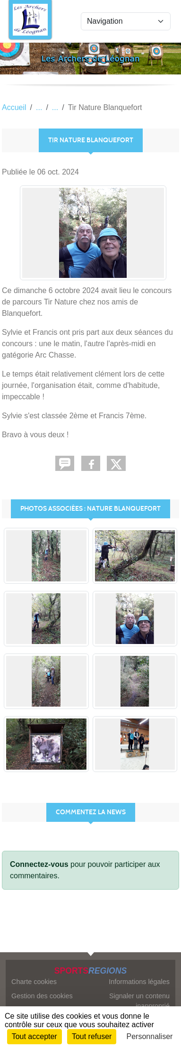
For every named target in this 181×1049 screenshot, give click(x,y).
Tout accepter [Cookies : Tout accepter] (34, 1036)
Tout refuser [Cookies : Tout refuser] (92, 1036)
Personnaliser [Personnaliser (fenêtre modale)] (150, 1036)
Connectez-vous (39, 864)
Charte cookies (34, 981)
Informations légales (139, 981)
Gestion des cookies (42, 996)
